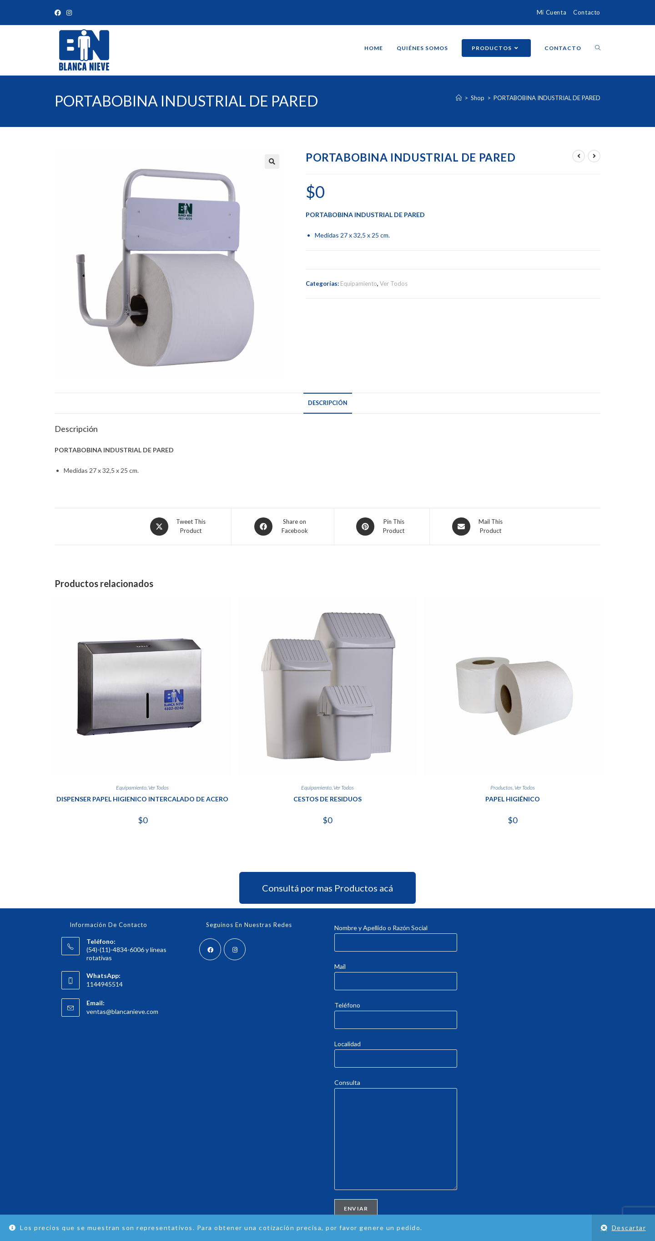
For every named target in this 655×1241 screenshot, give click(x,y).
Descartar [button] (629, 1227)
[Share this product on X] (179, 526)
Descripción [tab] (328, 403)
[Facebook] (210, 949)
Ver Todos (394, 283)
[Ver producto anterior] (578, 156)
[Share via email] (478, 526)
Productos (501, 787)
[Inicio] (459, 97)
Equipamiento (358, 283)
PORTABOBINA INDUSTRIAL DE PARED (547, 97)
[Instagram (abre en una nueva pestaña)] (69, 12)
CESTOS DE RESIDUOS (327, 799)
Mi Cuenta (551, 12)
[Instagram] (235, 949)
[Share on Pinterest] (382, 526)
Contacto (586, 12)
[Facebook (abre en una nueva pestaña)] (59, 12)
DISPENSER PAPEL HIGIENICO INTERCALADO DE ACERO (142, 799)
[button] (272, 161)
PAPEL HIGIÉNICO (512, 799)
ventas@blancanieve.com (122, 1011)
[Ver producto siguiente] (594, 156)
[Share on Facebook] (282, 526)
